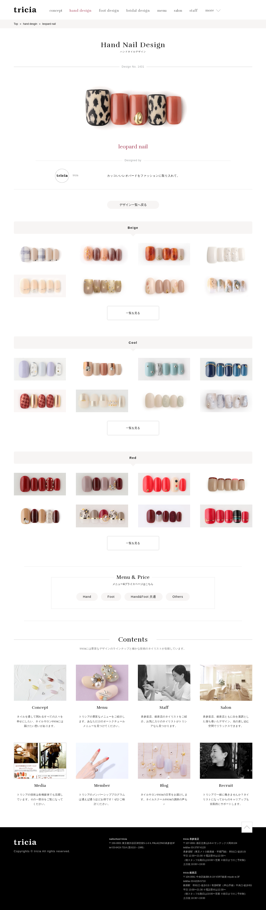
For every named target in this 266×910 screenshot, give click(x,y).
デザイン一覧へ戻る (133, 204)
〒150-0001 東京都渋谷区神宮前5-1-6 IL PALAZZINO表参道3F (142, 844)
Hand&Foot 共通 (143, 596)
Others (177, 596)
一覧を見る (133, 313)
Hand (87, 596)
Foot (111, 596)
